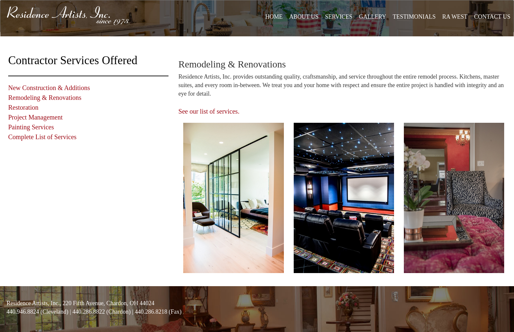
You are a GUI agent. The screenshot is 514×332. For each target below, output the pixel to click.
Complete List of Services (42, 136)
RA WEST (454, 16)
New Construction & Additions (49, 87)
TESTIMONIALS (414, 16)
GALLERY (372, 16)
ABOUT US (303, 16)
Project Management (35, 117)
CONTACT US (492, 16)
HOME (274, 16)
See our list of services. (208, 111)
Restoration (23, 107)
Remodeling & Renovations (44, 97)
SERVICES (338, 16)
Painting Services (31, 127)
